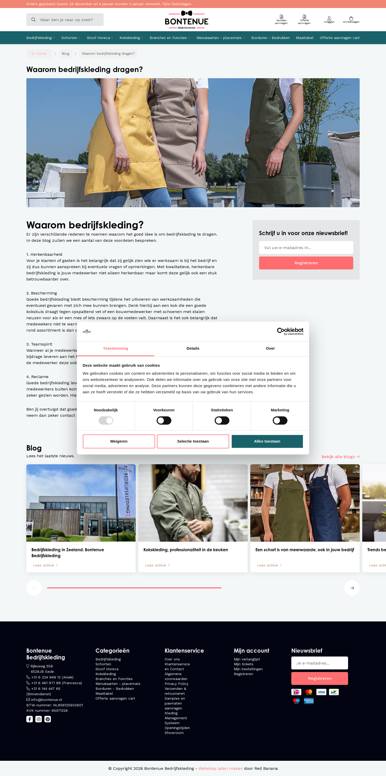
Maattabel (304, 38)
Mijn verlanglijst (247, 659)
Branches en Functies (168, 38)
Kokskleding (129, 38)
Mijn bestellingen (248, 669)
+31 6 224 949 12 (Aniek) (52, 677)
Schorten (69, 38)
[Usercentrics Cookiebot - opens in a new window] (280, 331)
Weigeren (118, 441)
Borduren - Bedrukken (270, 38)
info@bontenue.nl (46, 700)
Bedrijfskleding (39, 38)
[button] (34, 588)
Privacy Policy (176, 684)
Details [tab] (193, 348)
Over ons (172, 659)
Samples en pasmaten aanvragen (175, 703)
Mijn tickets (243, 664)
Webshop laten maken (220, 768)
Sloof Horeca (98, 38)
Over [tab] (270, 348)
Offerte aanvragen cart (340, 38)
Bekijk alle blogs (338, 456)
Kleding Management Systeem (176, 718)
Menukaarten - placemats (219, 38)
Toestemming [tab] (115, 348)
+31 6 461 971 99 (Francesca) (56, 683)
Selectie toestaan (193, 441)
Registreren (306, 262)
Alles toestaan (267, 441)
